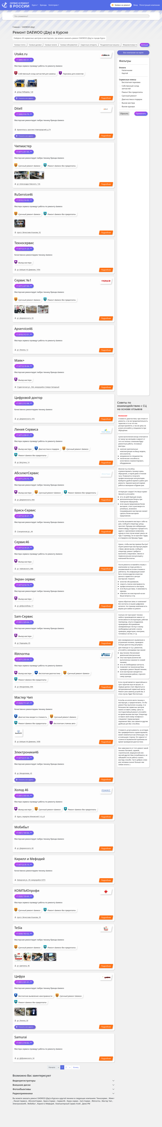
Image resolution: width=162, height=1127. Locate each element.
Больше (144, 45)
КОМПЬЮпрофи (26, 892)
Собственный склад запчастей (130, 87)
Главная (16, 27)
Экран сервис (24, 580)
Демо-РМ (86, 1105)
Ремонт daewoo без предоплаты (61, 167)
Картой (125, 73)
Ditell (18, 109)
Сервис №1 (22, 281)
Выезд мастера (25, 263)
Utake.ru (20, 54)
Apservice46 (23, 329)
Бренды (43, 5)
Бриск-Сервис (25, 511)
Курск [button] (34, 5)
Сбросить (124, 113)
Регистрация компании (149, 5)
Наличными (127, 70)
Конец (76, 1069)
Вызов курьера (128, 106)
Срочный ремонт (129, 96)
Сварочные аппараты (88, 45)
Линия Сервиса (26, 430)
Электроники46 (26, 753)
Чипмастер (23, 147)
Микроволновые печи (131, 45)
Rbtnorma (22, 654)
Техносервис (24, 244)
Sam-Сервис (23, 617)
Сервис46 (21, 543)
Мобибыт (21, 828)
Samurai (20, 1039)
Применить (141, 113)
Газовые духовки (35, 45)
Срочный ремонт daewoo (29, 167)
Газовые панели (51, 45)
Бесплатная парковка (131, 82)
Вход (135, 5)
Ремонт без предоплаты (132, 92)
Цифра (19, 978)
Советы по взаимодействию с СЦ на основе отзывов (132, 406)
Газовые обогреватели (69, 45)
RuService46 (23, 195)
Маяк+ (19, 361)
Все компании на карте (133, 52)
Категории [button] (53, 5)
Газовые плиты (20, 45)
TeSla (18, 929)
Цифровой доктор (28, 398)
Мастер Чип (23, 698)
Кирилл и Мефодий (29, 860)
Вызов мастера (128, 103)
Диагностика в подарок (132, 99)
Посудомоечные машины (110, 45)
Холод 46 (21, 791)
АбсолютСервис (26, 474)
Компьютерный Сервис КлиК (68, 1105)
